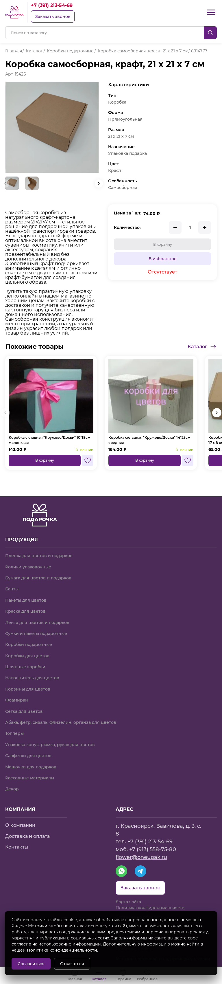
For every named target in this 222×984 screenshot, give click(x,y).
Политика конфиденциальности (150, 907)
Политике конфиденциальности (62, 950)
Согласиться (31, 963)
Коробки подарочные (28, 644)
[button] (99, 183)
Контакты (16, 847)
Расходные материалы (29, 778)
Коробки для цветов (27, 655)
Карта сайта (128, 901)
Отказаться (72, 963)
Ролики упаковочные (28, 567)
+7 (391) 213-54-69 (52, 5)
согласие (21, 944)
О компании (20, 825)
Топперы (14, 733)
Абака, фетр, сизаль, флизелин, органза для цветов (60, 722)
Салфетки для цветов (28, 755)
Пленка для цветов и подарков (39, 555)
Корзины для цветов (27, 689)
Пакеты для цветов (26, 600)
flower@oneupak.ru (141, 857)
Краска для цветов (25, 611)
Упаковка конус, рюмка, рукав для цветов (50, 744)
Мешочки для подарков (30, 767)
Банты (11, 589)
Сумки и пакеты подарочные (36, 633)
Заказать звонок (52, 16)
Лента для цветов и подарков (37, 622)
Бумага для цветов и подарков (38, 578)
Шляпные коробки (25, 666)
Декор (12, 789)
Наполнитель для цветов (32, 677)
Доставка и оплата (27, 836)
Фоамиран (16, 700)
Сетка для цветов (24, 711)
